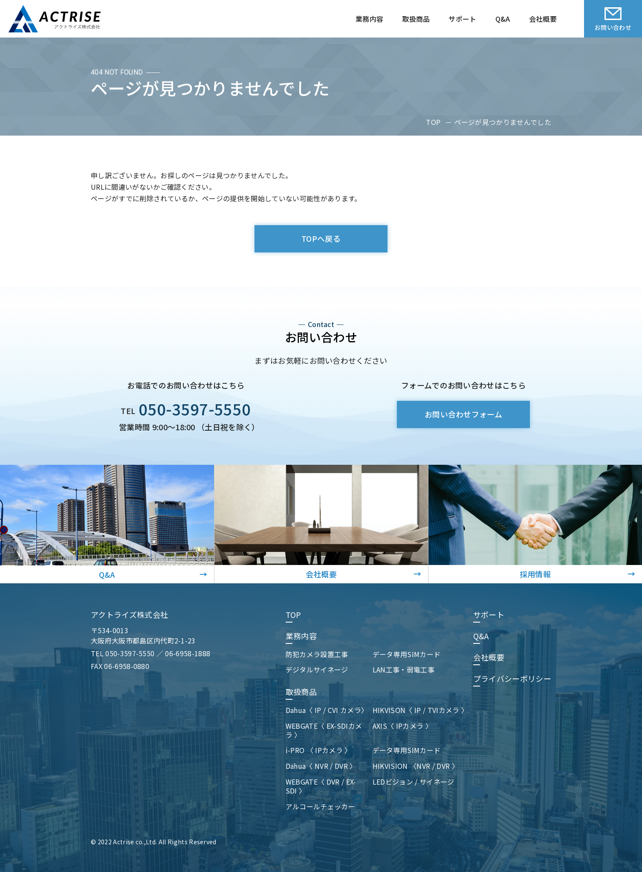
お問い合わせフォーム (463, 414)
